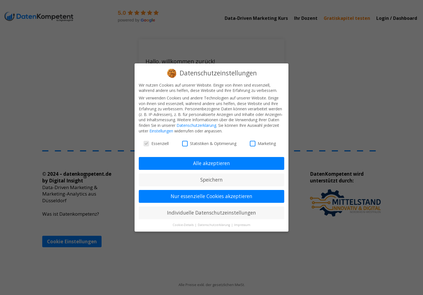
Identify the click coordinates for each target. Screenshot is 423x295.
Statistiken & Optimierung (209, 143)
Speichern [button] (211, 179)
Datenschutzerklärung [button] (214, 225)
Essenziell (156, 143)
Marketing (263, 143)
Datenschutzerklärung (196, 125)
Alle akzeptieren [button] (211, 163)
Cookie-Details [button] (183, 225)
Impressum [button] (242, 225)
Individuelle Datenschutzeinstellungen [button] (211, 212)
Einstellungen (161, 131)
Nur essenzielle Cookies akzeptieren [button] (211, 196)
